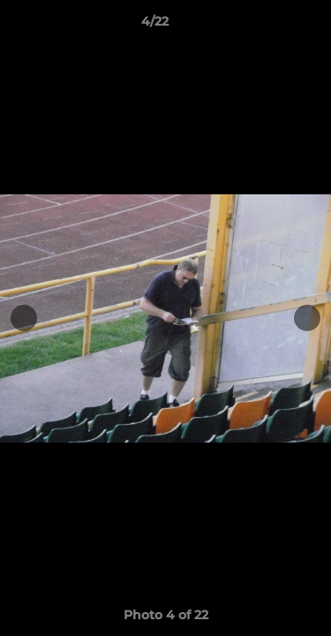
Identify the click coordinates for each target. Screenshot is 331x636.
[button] (267, 26)
